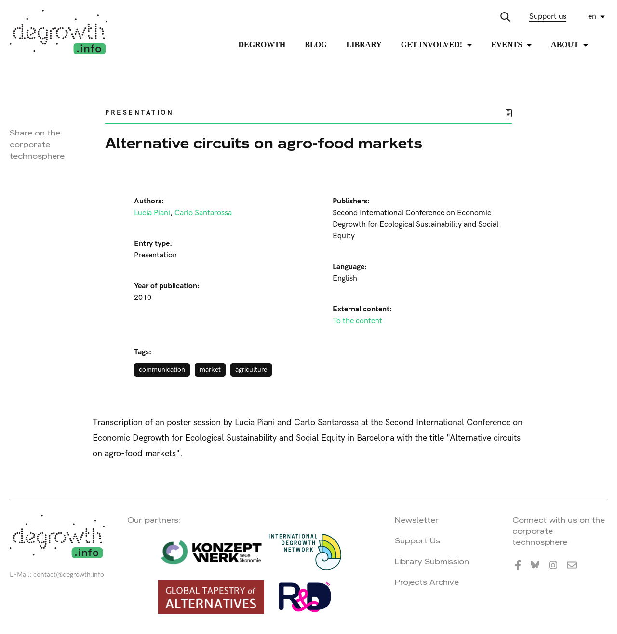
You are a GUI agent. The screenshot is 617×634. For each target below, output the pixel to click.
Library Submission (432, 561)
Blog (316, 44)
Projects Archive (427, 582)
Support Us (417, 541)
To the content (357, 320)
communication (162, 369)
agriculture (251, 369)
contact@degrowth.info (68, 574)
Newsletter (417, 520)
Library (364, 44)
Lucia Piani (152, 212)
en (592, 16)
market (210, 369)
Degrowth (262, 44)
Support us (547, 16)
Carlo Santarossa (203, 212)
